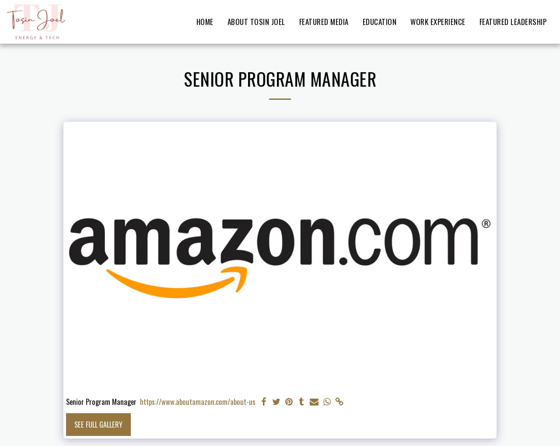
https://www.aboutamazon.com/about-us (198, 402)
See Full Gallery (98, 424)
